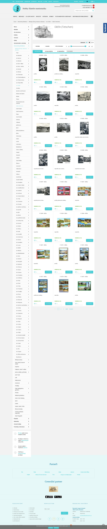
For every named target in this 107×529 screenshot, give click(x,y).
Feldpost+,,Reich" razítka (20, 369)
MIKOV (72, 472)
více (69, 526)
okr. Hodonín (19, 190)
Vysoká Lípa (18, 177)
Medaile (16, 29)
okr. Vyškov (18, 346)
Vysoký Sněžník (19, 179)
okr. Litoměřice (19, 242)
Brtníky (17, 96)
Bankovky (16, 421)
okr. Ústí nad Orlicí (20, 340)
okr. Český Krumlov (20, 80)
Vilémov (18, 174)
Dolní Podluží (19, 108)
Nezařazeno (18, 357)
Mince (15, 26)
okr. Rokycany (19, 302)
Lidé (16, 377)
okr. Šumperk (19, 318)
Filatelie (16, 418)
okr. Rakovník (19, 299)
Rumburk (18, 155)
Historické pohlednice (22, 21)
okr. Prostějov (19, 291)
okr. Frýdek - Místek (20, 185)
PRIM (60, 472)
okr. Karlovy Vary (19, 220)
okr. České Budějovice (20, 77)
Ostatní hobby (17, 424)
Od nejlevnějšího (49, 51)
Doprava (17, 366)
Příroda (16, 392)
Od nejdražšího (60, 51)
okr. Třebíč (18, 332)
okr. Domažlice (19, 182)
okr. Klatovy (18, 228)
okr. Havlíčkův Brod (20, 187)
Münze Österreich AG (41, 474)
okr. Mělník (18, 247)
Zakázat (56, 527)
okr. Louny (18, 245)
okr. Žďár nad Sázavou (21, 354)
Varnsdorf (18, 166)
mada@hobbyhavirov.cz (87, 5)
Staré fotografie (18, 416)
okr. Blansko (18, 61)
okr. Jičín (18, 212)
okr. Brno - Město (19, 63)
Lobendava (18, 144)
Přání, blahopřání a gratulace (19, 389)
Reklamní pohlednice (19, 395)
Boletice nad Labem (20, 93)
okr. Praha (18, 286)
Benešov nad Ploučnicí (21, 91)
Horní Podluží (19, 117)
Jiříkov (17, 133)
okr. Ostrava (18, 272)
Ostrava (16, 37)
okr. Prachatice (19, 288)
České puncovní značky (18, 511)
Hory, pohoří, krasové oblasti (20, 363)
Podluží (17, 152)
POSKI (78, 474)
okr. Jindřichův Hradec (20, 217)
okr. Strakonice (19, 313)
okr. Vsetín (18, 343)
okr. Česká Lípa (19, 74)
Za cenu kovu (17, 32)
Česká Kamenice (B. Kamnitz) (20, 102)
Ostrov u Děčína (19, 149)
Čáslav (17, 99)
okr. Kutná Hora (19, 237)
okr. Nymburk (19, 264)
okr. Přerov (18, 294)
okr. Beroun (18, 58)
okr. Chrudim (18, 204)
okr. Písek (18, 280)
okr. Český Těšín (19, 82)
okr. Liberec (18, 239)
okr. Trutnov (18, 329)
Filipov (17, 114)
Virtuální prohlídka (33, 517)
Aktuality (15, 508)
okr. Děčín (48, 21)
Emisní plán (32, 508)
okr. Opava (18, 269)
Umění (16, 403)
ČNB (35, 472)
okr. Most (18, 256)
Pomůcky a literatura (19, 426)
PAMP (28, 474)
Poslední (71, 309)
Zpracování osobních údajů (35, 519)
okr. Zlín (18, 348)
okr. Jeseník (18, 209)
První (55, 309)
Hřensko (18, 119)
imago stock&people (66, 474)
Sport (16, 400)
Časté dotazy (16, 509)
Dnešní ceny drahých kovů (19, 513)
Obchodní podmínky (18, 515)
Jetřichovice (18, 125)
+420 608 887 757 (87, 7)
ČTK (53, 474)
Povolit (50, 527)
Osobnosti (17, 383)
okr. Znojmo (18, 351)
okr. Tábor (18, 321)
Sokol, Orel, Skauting (19, 398)
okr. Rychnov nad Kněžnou (21, 305)
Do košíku (48, 82)
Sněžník (17, 157)
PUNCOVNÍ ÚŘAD (85, 472)
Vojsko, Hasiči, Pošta (19, 406)
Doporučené (38, 51)
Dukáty (15, 35)
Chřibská (18, 122)
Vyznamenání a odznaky (20, 43)
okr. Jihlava (18, 215)
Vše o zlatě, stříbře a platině (19, 517)
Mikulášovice (19, 147)
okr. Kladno (18, 226)
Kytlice (17, 138)
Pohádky (17, 385)
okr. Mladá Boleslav (20, 253)
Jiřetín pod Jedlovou (20, 130)
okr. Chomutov (19, 201)
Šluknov (18, 163)
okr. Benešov (19, 55)
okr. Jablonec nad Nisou (21, 207)
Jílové (17, 127)
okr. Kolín (18, 231)
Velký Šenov (18, 168)
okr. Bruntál (18, 69)
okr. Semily (18, 307)
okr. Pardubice (19, 275)
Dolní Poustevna (19, 111)
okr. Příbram (18, 297)
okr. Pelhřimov (19, 277)
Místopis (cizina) (18, 359)
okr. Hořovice (19, 193)
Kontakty (32, 511)
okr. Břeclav (18, 71)
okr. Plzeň (18, 283)
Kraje (17, 52)
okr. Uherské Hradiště (20, 335)
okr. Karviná (18, 223)
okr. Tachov (18, 324)
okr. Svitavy (18, 316)
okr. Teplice (18, 327)
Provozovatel (32, 513)
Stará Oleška (19, 160)
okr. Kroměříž (19, 234)
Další (67, 309)
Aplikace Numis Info (34, 515)
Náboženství (18, 380)
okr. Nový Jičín (19, 261)
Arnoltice (18, 88)
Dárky (15, 40)
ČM (22, 472)
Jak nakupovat (17, 520)
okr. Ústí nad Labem (20, 338)
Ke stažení (32, 509)
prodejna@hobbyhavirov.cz (86, 515)
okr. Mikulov (18, 250)
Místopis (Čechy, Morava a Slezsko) (36, 21)
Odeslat (64, 513)
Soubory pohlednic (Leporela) (19, 412)
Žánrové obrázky (18, 409)
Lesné (17, 141)
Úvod (15, 21)
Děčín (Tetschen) (19, 106)
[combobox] (92, 42)
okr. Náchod (18, 258)
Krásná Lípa (18, 136)
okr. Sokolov (18, 310)
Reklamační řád (17, 519)
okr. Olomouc (19, 267)
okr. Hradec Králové (20, 196)
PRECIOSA (47, 472)
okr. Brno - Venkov (20, 66)
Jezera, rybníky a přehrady (20, 372)
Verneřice (18, 171)
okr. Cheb (18, 198)
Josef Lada (17, 374)
